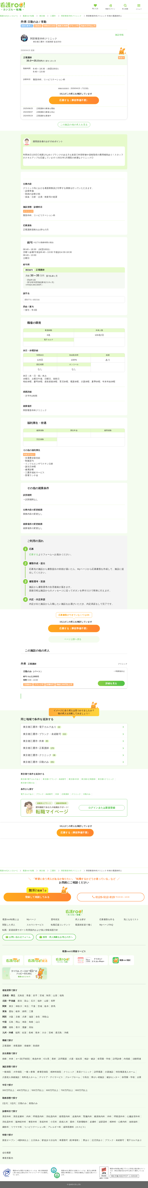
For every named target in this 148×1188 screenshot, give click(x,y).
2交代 (5, 1103)
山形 (55, 995)
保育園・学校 (104, 1059)
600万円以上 (52, 1090)
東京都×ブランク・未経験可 (54, 779)
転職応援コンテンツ (60, 925)
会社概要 (6, 1152)
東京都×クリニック (106, 779)
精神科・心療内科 (118, 1122)
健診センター (113, 1077)
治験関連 (137, 1059)
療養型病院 (42, 1072)
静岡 (24, 1011)
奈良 (38, 1017)
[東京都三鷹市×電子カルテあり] (74, 727)
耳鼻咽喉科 (82, 1122)
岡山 (18, 1022)
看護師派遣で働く (83, 925)
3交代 (13, 1103)
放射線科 (133, 1122)
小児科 (53, 1122)
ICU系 (46, 1059)
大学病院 (17, 1072)
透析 (54, 1059)
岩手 (35, 995)
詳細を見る (111, 683)
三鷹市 (53, 16)
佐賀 (24, 1032)
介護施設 (109, 1072)
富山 (26, 1001)
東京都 (42, 16)
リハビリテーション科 (35, 1127)
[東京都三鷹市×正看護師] (74, 748)
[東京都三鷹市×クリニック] (74, 755)
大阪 (11, 1017)
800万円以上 (81, 1090)
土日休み (35, 1140)
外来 (57, 794)
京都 (18, 1017)
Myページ (31, 919)
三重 (31, 1011)
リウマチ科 (16, 1127)
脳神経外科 (20, 1122)
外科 (109, 1116)
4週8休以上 (23, 1140)
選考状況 (55, 919)
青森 (28, 995)
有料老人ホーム (29, 1077)
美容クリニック (84, 1072)
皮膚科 (93, 1122)
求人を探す (80, 919)
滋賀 (31, 1017)
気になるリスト (131, 919)
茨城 (40, 1006)
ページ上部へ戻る (74, 639)
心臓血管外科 (133, 1116)
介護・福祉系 (75, 1059)
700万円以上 (67, 1090)
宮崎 (51, 1032)
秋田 (48, 995)
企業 (139, 1077)
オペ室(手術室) (23, 1059)
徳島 (11, 1027)
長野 (53, 1001)
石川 (33, 1001)
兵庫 (24, 1017)
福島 (62, 995)
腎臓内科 (87, 1116)
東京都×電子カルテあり (30, 779)
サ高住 (86, 1077)
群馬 (53, 1006)
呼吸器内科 (38, 1116)
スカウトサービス (35, 925)
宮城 (42, 995)
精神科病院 (55, 1072)
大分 (44, 1032)
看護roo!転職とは (10, 919)
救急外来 (36, 1059)
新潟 (20, 1001)
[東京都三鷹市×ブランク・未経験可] (74, 734)
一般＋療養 (29, 1072)
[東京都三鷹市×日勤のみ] (74, 762)
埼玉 (26, 1006)
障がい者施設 (97, 1077)
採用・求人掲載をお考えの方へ (56, 937)
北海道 (21, 995)
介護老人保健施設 (11, 1077)
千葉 (33, 1006)
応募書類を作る (106, 919)
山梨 (46, 1001)
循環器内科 (64, 1116)
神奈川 (19, 1006)
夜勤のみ (33, 1103)
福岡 (17, 1032)
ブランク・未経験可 (44, 794)
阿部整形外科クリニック (71, 16)
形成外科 (44, 1122)
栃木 (46, 1006)
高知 (31, 1027)
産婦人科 (63, 1122)
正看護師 (65, 794)
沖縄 (66, 1032)
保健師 (27, 1045)
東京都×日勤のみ (28, 783)
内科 (28, 1116)
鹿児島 (58, 1032)
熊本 (37, 1032)
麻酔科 (5, 1127)
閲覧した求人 (8, 925)
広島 (11, 1022)
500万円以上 (38, 1090)
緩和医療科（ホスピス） (75, 1127)
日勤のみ (87, 794)
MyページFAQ (106, 925)
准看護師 (17, 1045)
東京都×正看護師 (88, 779)
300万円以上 (8, 1090)
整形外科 (33, 1122)
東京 (11, 1006)
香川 (18, 1027)
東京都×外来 (74, 779)
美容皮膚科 (18, 1116)
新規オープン (8, 1140)
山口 (38, 1022)
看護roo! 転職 (28, 16)
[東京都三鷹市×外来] (74, 741)
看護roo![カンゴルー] (8, 16)
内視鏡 (127, 1059)
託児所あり (97, 1140)
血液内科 (76, 1116)
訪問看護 (62, 1059)
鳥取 (24, 1022)
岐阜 (18, 1011)
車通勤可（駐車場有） (70, 1140)
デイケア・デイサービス (51, 1077)
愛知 (11, 1011)
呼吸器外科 (119, 1116)
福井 (40, 1001)
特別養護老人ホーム (125, 1072)
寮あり (86, 1140)
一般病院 (6, 1072)
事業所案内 (7, 1158)
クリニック (76, 794)
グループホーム (72, 1077)
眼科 (72, 1122)
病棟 (4, 1059)
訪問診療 (117, 1059)
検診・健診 (90, 1059)
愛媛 (24, 1027)
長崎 (31, 1032)
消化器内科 (51, 1116)
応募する (33, 554)
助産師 (36, 1045)
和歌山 (45, 1017)
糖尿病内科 (99, 1116)
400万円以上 (23, 1090)
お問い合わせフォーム (17, 937)
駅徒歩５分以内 (49, 1140)
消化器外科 (7, 1122)
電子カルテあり (27, 794)
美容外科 (6, 1116)
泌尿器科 (103, 1122)
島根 (31, 1022)
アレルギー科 (54, 1127)
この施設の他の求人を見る (74, 124)
